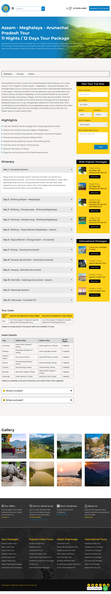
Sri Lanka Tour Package (94, 561)
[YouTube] (108, 588)
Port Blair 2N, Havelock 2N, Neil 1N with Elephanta (97, 205)
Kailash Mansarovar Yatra (66, 551)
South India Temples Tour (67, 568)
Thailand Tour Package (93, 551)
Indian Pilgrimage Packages (12, 564)
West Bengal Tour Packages (40, 570)
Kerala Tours (33, 567)
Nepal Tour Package (92, 564)
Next (101, 147)
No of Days (82, 101)
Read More (89, 517)
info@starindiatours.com (38, 520)
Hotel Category (84, 121)
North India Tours (8, 547)
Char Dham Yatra (63, 544)
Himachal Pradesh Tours (38, 554)
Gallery (39, 74)
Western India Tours (9, 554)
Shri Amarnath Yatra (64, 558)
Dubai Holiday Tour (97, 291)
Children (97, 111)
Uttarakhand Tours (36, 551)
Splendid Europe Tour (93, 568)
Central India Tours (8, 558)
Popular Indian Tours (9, 544)
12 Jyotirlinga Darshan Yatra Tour (69, 564)
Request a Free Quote (99, 8)
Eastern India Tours (8, 561)
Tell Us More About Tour (88, 131)
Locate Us (5, 517)
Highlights (9, 74)
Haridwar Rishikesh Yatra (66, 561)
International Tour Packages (12, 568)
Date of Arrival (84, 90)
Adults (81, 111)
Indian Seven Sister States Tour (41, 558)
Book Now (95, 177)
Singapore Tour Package (94, 547)
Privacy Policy (62, 515)
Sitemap (34, 588)
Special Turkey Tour (97, 277)
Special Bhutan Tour (97, 264)
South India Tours (8, 551)
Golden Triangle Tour (37, 544)
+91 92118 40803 (72, 7)
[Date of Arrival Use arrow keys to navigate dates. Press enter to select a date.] (93, 94)
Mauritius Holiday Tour (93, 554)
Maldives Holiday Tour (93, 544)
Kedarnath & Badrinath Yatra (68, 547)
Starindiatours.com (22, 588)
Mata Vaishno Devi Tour (66, 554)
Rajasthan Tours (35, 547)
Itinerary (25, 74)
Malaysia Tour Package (93, 558)
